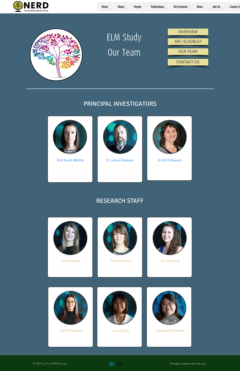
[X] (120, 364)
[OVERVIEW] (188, 32)
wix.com (201, 363)
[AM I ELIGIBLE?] (188, 41)
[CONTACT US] (188, 62)
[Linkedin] (112, 364)
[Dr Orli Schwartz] (169, 160)
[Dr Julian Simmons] (120, 160)
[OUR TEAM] (188, 51)
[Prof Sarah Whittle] (70, 160)
